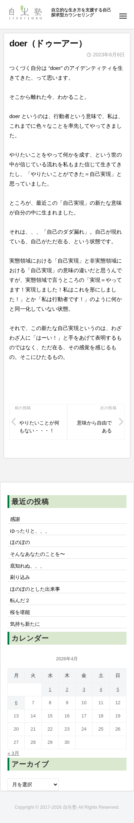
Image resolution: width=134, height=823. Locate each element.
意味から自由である (94, 426)
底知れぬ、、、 (27, 566)
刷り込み (20, 577)
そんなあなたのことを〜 (37, 554)
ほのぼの (20, 542)
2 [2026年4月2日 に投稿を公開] (67, 689)
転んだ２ (20, 600)
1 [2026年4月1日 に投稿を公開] (50, 689)
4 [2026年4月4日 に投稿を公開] (101, 689)
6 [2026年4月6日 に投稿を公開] (16, 702)
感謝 (15, 519)
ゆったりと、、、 (30, 531)
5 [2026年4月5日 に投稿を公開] (117, 689)
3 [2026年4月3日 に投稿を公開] (84, 689)
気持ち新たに (25, 624)
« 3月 (13, 753)
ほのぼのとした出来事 (35, 589)
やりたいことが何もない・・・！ (39, 426)
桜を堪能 (20, 612)
